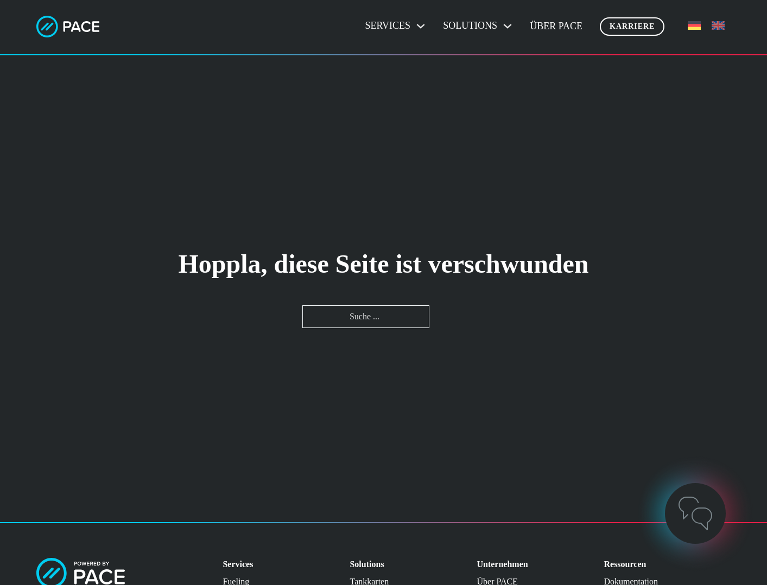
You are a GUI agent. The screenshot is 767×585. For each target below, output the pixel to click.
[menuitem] (694, 26)
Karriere (632, 26)
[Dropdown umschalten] (421, 26)
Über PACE (556, 26)
